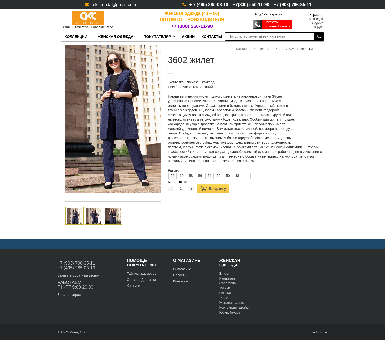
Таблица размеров (141, 273)
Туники (224, 288)
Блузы (224, 273)
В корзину (213, 188)
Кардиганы (227, 278)
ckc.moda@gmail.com (114, 4)
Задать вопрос (69, 295)
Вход (257, 14)
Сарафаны (228, 283)
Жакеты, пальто (231, 303)
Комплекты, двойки (234, 307)
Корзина (315, 15)
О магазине (182, 269)
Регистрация (273, 14)
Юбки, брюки (229, 312)
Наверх (320, 332)
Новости (179, 275)
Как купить (135, 286)
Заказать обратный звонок (78, 275)
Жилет (224, 298)
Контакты (180, 281)
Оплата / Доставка (141, 280)
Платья (225, 293)
